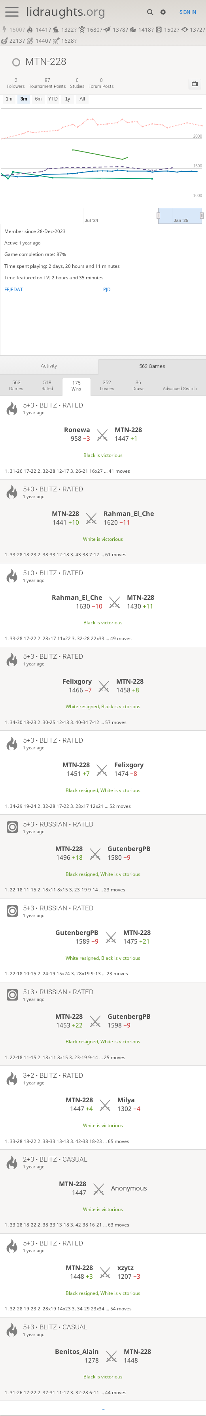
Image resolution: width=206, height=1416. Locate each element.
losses (107, 386)
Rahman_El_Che (129, 514)
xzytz (125, 1268)
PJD (107, 289)
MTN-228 (128, 431)
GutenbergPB (129, 849)
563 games (152, 366)
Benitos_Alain (77, 1352)
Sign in (188, 12)
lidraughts (65, 11)
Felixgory (77, 682)
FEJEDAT (13, 289)
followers (16, 83)
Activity (49, 366)
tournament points (47, 83)
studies (77, 83)
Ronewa (77, 431)
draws (138, 386)
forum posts (101, 83)
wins (76, 386)
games (16, 386)
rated (47, 386)
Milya (126, 1101)
